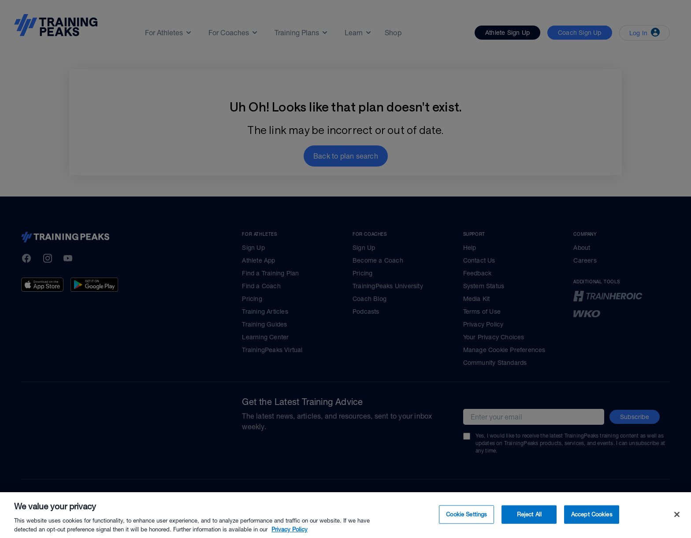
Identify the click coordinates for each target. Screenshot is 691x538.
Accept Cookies (592, 528)
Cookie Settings (466, 528)
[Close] (677, 528)
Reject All (529, 528)
